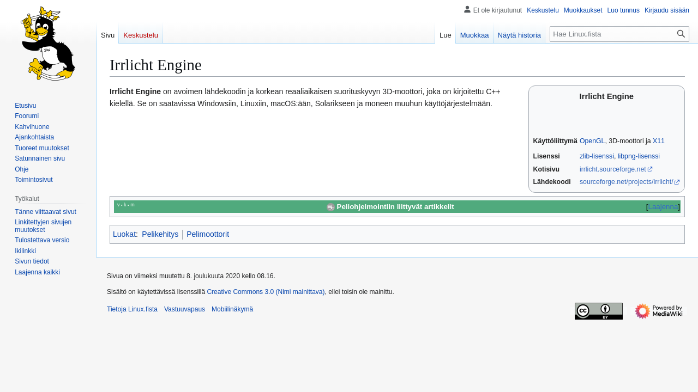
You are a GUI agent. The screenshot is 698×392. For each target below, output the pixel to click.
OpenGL (592, 141)
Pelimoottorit (207, 234)
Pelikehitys (160, 234)
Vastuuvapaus (184, 309)
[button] (37, 272)
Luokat (124, 234)
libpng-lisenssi (639, 156)
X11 (659, 141)
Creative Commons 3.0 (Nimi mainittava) (265, 292)
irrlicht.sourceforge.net (613, 169)
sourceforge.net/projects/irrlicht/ (626, 182)
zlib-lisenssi (597, 156)
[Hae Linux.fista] (619, 34)
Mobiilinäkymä (232, 309)
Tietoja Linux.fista (132, 309)
